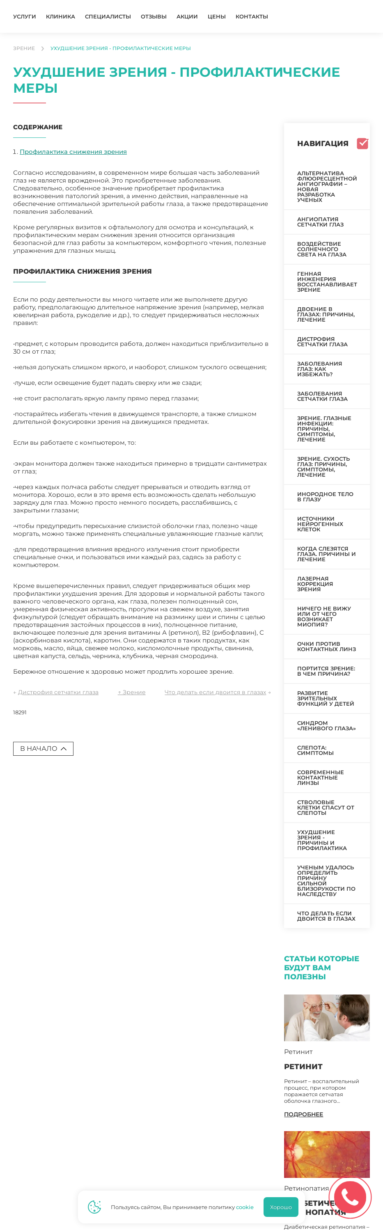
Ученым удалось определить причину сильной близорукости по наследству (326, 880)
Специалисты (108, 16)
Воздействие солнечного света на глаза (321, 249)
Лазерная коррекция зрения (315, 583)
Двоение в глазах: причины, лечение (326, 314)
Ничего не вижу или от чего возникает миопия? (324, 616)
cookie (245, 1207)
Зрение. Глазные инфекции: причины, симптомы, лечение (324, 429)
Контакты (252, 16)
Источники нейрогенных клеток (320, 524)
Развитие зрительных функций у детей (325, 698)
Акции (187, 16)
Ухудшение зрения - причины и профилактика (322, 840)
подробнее (303, 1114)
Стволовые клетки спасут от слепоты (325, 807)
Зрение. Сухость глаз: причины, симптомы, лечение (323, 466)
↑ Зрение (132, 692)
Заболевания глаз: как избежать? (319, 368)
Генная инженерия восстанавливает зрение (327, 281)
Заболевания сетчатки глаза (322, 396)
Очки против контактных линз (326, 646)
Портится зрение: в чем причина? (326, 671)
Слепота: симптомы (315, 750)
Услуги (24, 16)
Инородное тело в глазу (325, 497)
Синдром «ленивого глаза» (326, 726)
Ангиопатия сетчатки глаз (320, 222)
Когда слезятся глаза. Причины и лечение (326, 553)
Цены (217, 16)
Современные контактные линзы (320, 777)
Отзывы (154, 16)
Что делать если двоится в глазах (215, 692)
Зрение (24, 48)
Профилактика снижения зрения (73, 151)
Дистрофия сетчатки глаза (58, 692)
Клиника (60, 16)
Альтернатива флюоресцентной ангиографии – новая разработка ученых (327, 186)
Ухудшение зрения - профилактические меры (120, 48)
